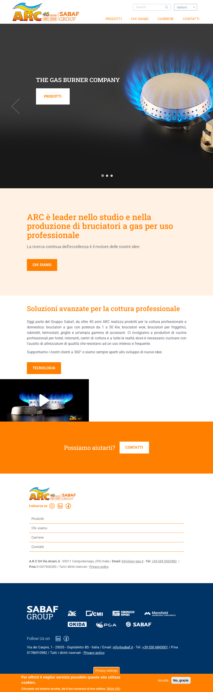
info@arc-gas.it (133, 561)
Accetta (163, 681)
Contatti (191, 19)
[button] (102, 175)
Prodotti (113, 19)
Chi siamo (140, 19)
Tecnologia (44, 368)
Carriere (166, 19)
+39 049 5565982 (164, 561)
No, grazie (181, 681)
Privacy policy (98, 567)
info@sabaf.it (123, 647)
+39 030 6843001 (155, 647)
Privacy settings (106, 671)
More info (113, 689)
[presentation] (15, 106)
